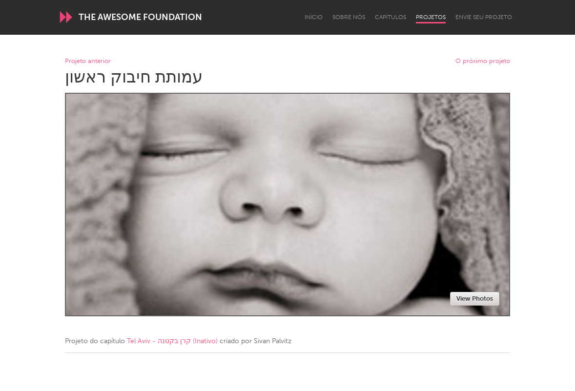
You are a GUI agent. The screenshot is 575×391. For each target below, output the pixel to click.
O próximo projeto (482, 61)
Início (314, 17)
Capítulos (390, 17)
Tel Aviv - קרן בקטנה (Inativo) (172, 341)
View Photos (474, 298)
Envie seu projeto (483, 17)
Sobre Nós (348, 17)
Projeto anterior (88, 61)
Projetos (431, 17)
